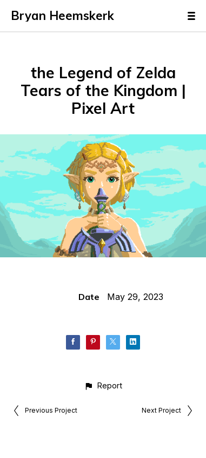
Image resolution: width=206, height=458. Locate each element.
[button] (103, 385)
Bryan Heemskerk (62, 16)
